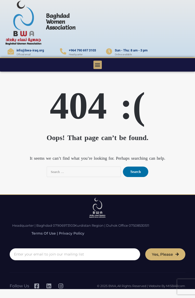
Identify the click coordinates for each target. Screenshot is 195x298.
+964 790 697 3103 (82, 50)
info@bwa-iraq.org (30, 50)
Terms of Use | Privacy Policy (53, 233)
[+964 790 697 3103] (63, 51)
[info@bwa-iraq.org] (11, 51)
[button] (97, 65)
